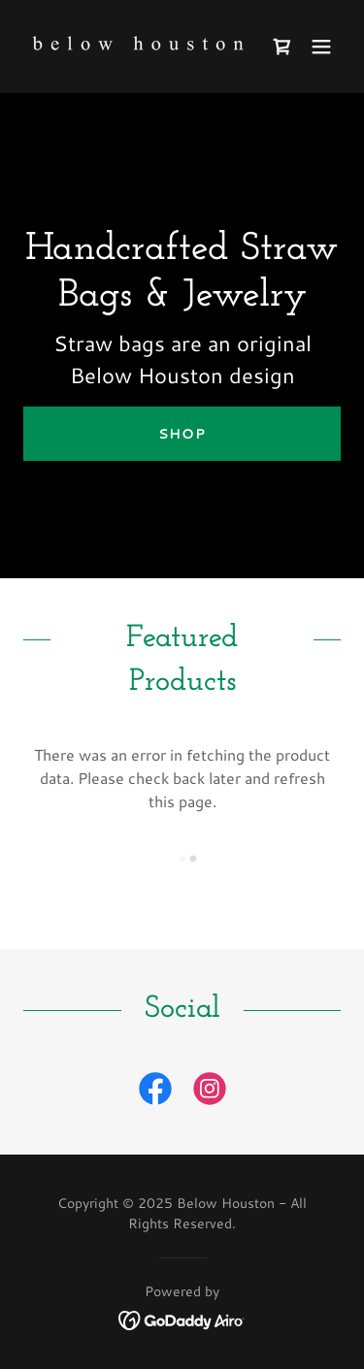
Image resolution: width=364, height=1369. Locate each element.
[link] (134, 46)
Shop (182, 433)
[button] (321, 46)
